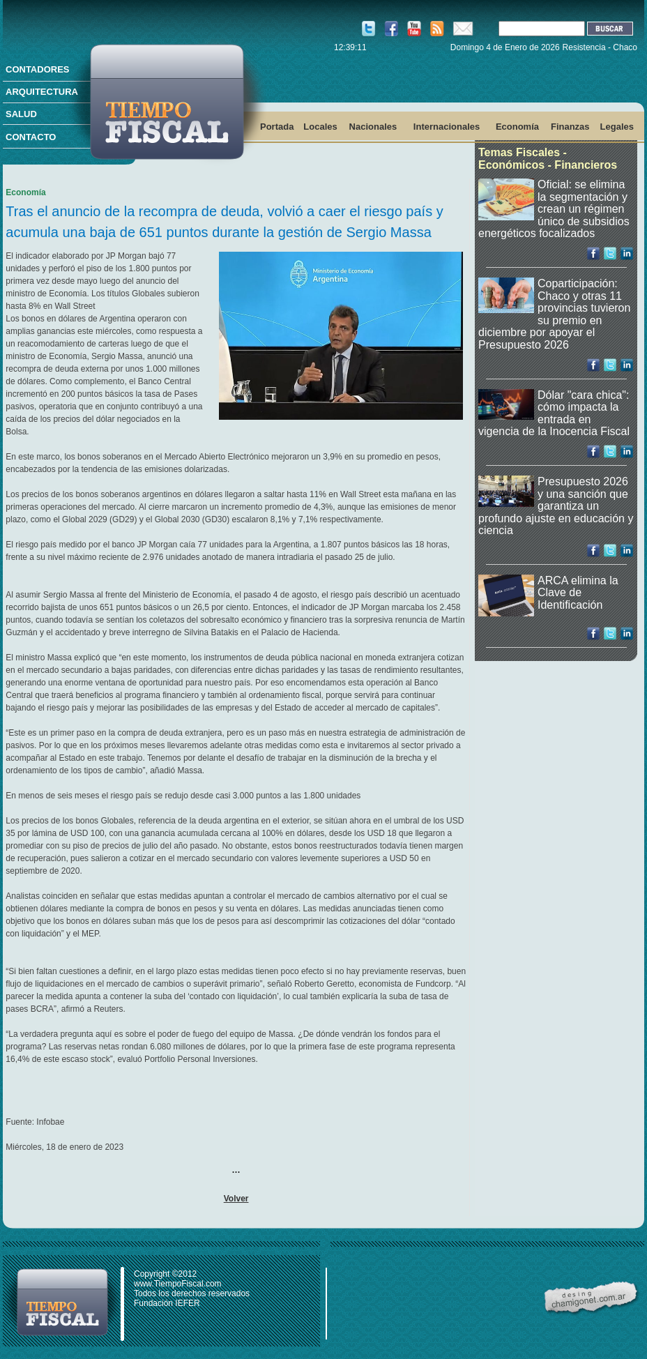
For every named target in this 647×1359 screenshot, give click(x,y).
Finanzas (570, 126)
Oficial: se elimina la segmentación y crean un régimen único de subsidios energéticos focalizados (554, 209)
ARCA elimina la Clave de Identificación (578, 593)
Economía (517, 126)
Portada (277, 126)
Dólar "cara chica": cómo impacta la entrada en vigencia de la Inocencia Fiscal (554, 413)
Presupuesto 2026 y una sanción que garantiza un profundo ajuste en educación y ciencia (555, 506)
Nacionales (373, 126)
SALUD (21, 114)
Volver (236, 1199)
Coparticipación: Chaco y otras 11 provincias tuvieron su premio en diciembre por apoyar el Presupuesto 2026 (554, 314)
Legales (617, 126)
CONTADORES (37, 69)
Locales (320, 126)
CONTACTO (31, 137)
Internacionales (446, 126)
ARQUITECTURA (42, 91)
